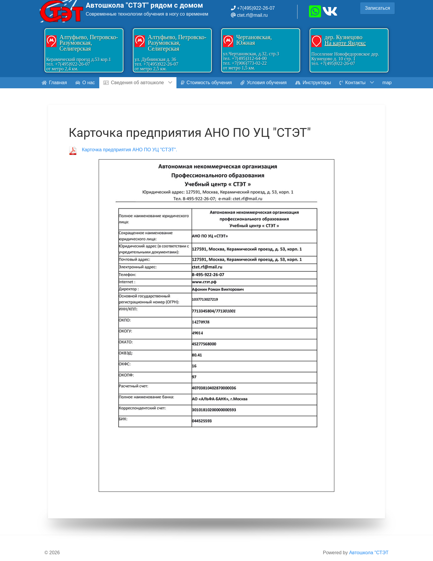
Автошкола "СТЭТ (369, 552)
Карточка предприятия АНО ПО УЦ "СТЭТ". (129, 149)
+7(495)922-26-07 (255, 8)
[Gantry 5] (62, 11)
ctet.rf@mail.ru (252, 15)
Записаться (377, 8)
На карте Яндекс (345, 43)
